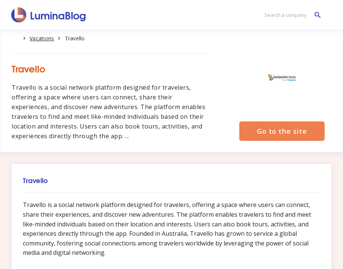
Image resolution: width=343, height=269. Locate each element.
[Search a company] (290, 15)
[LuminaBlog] (48, 15)
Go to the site (282, 131)
